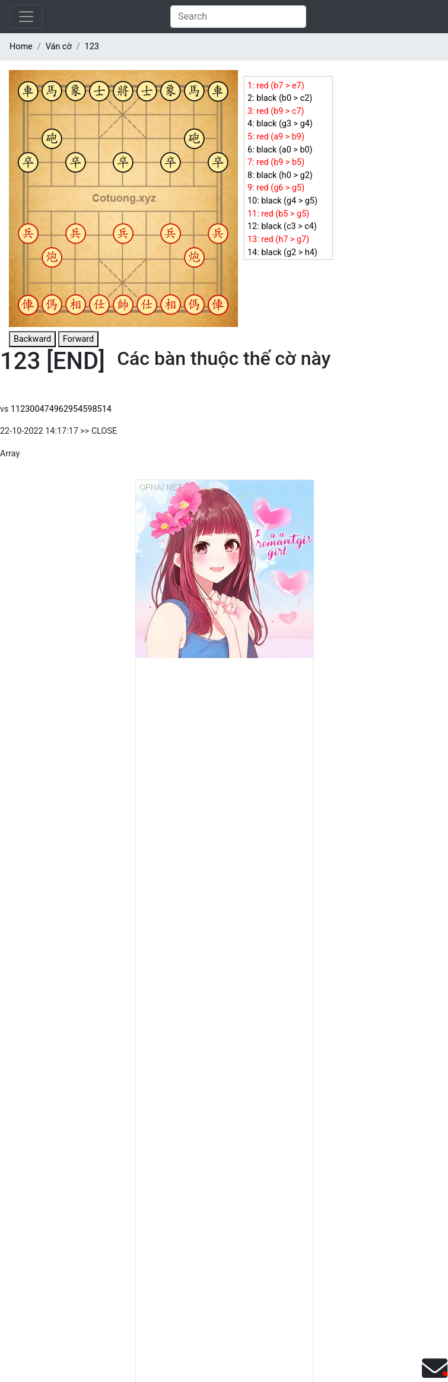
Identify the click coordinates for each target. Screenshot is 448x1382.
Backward (32, 339)
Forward (78, 339)
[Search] (238, 16)
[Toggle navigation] (26, 16)
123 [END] (52, 361)
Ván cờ (59, 47)
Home (21, 47)
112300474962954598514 (61, 409)
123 (92, 47)
